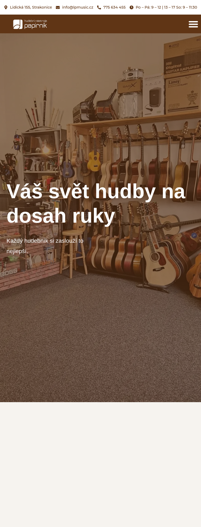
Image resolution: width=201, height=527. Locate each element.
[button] (193, 24)
